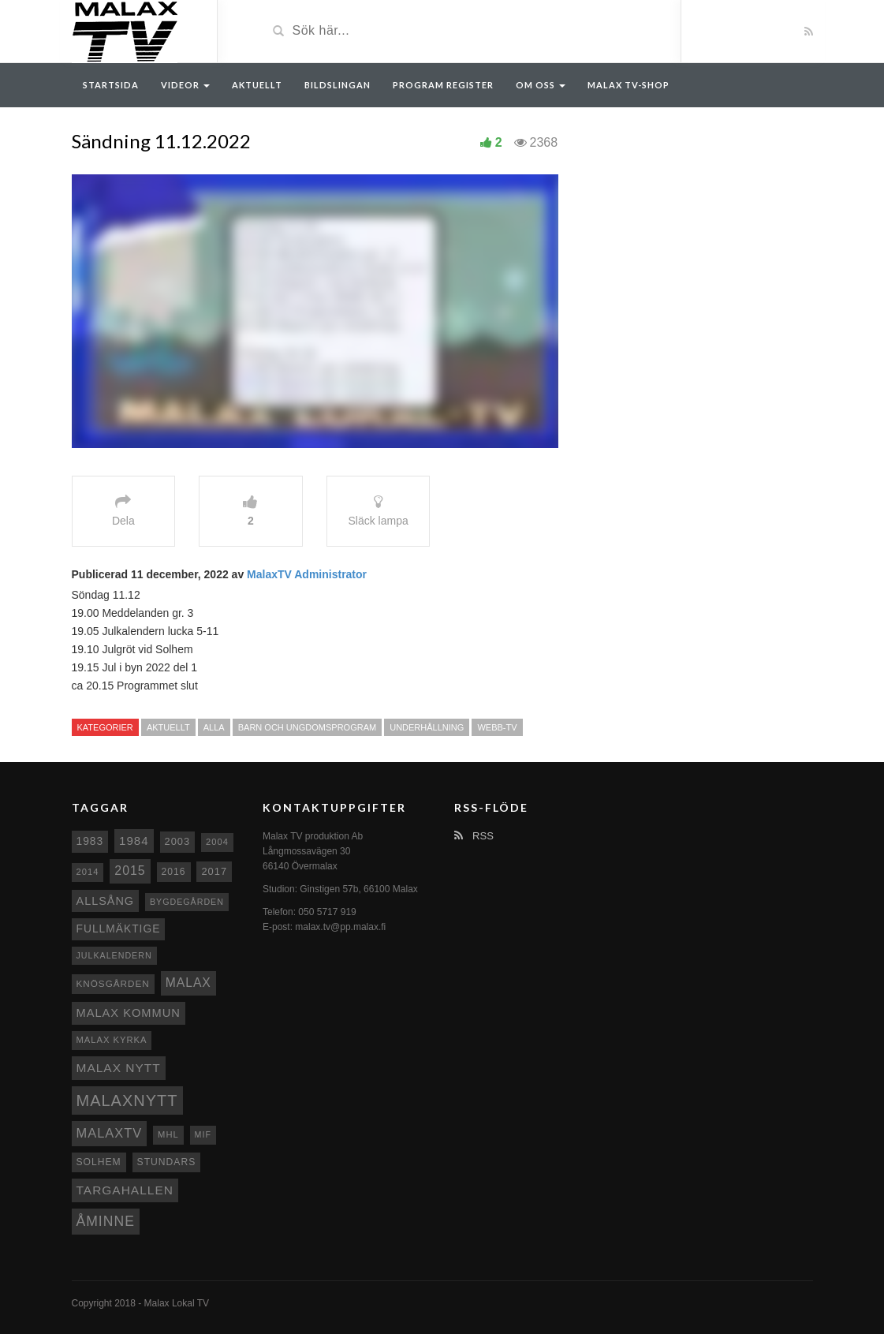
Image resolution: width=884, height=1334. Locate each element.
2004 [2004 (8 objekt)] (217, 841)
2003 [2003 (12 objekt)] (178, 841)
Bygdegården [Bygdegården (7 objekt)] (187, 901)
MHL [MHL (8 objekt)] (168, 1134)
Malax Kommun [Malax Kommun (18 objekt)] (128, 1013)
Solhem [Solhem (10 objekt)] (98, 1162)
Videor (185, 85)
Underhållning (427, 727)
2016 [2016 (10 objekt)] (174, 871)
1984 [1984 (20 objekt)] (134, 840)
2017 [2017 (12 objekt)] (214, 871)
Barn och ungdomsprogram (307, 727)
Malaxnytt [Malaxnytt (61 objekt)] (127, 1100)
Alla (214, 727)
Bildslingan (337, 85)
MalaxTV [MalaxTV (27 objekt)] (109, 1133)
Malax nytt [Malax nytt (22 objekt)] (118, 1067)
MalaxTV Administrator (307, 574)
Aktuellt (257, 85)
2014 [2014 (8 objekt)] (87, 871)
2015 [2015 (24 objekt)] (129, 870)
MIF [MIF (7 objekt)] (203, 1134)
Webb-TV (497, 727)
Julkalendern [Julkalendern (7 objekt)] (114, 955)
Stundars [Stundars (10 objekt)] (166, 1162)
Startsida (111, 85)
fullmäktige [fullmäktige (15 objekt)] (118, 928)
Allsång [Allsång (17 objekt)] (105, 901)
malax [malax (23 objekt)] (188, 982)
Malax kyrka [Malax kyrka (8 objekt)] (111, 1039)
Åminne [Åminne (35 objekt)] (105, 1221)
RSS (474, 836)
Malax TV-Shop (628, 85)
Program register (443, 85)
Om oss (540, 85)
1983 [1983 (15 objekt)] (90, 841)
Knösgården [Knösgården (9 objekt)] (113, 983)
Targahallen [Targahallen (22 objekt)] (124, 1190)
